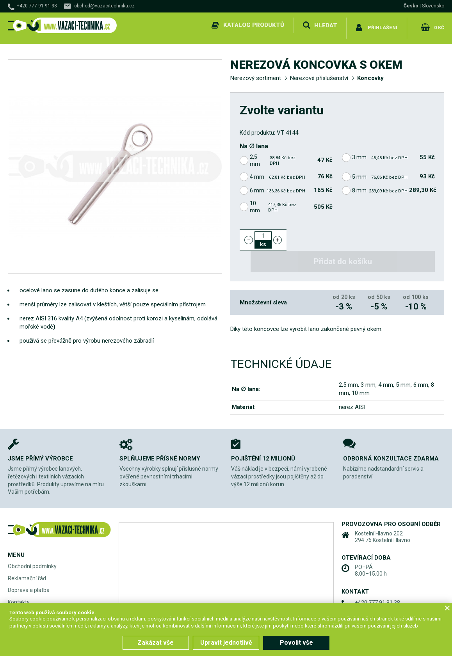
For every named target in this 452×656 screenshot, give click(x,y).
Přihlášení (382, 24)
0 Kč (437, 24)
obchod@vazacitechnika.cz (104, 6)
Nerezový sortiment (255, 72)
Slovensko (433, 6)
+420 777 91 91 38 (37, 6)
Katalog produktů (252, 24)
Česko (411, 6)
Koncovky (370, 72)
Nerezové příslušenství (319, 72)
